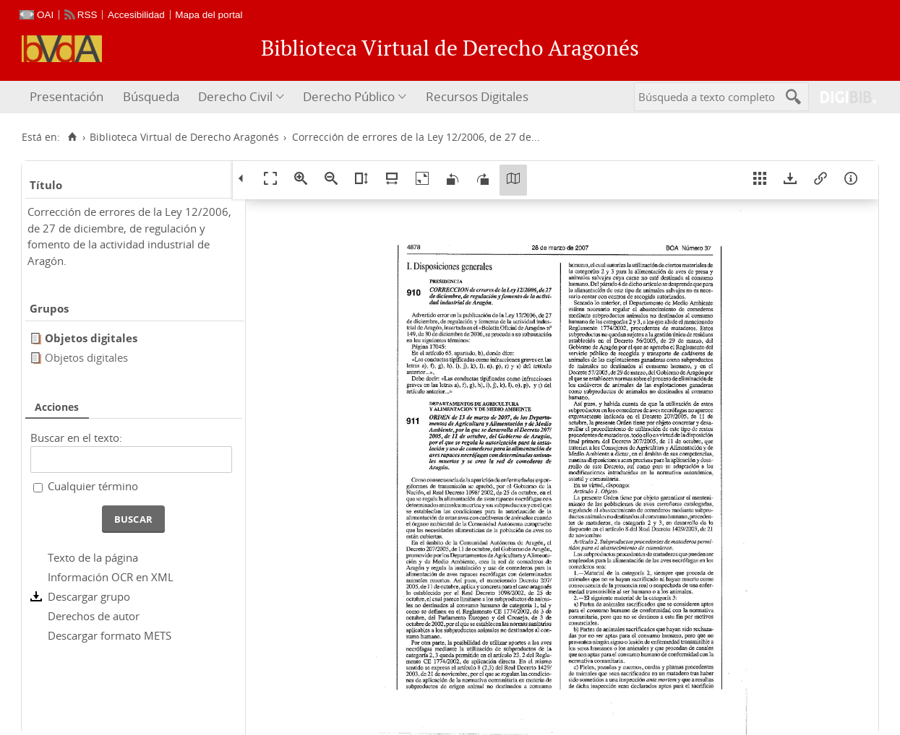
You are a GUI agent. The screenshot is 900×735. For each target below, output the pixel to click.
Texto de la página (93, 557)
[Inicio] (72, 137)
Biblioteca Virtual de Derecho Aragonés (184, 137)
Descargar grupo (89, 596)
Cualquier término (93, 486)
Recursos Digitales (477, 96)
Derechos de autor (94, 616)
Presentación (66, 96)
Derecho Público (349, 96)
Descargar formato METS (109, 635)
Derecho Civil (235, 96)
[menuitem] (68, 97)
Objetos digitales (86, 357)
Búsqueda (151, 96)
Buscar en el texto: (76, 437)
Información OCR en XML (110, 577)
